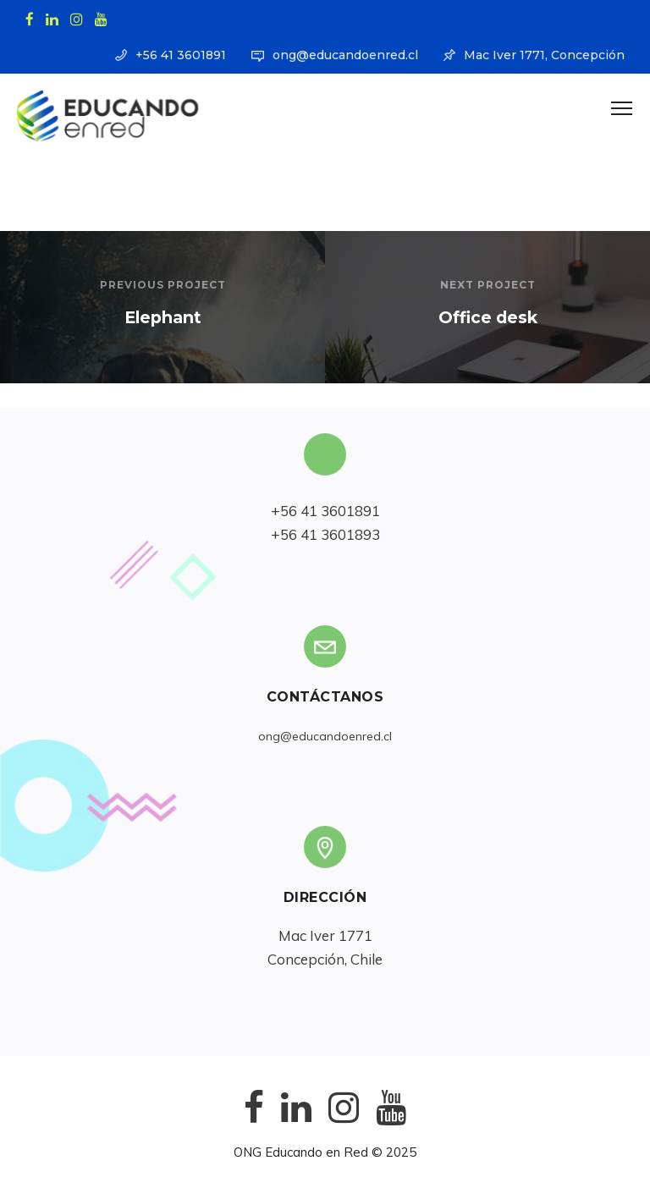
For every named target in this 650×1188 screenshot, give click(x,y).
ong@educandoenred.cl (345, 55)
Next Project (488, 284)
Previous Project (163, 284)
